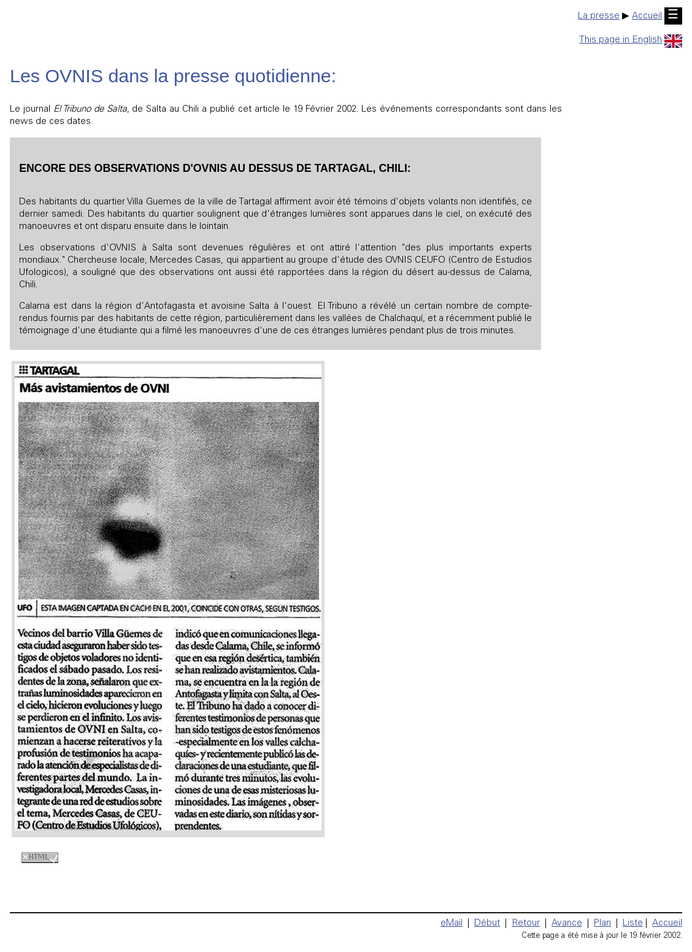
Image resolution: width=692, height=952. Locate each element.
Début (487, 923)
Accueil (647, 16)
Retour (526, 923)
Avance (567, 923)
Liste (633, 923)
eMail (451, 923)
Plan (602, 923)
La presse (599, 16)
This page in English (630, 40)
